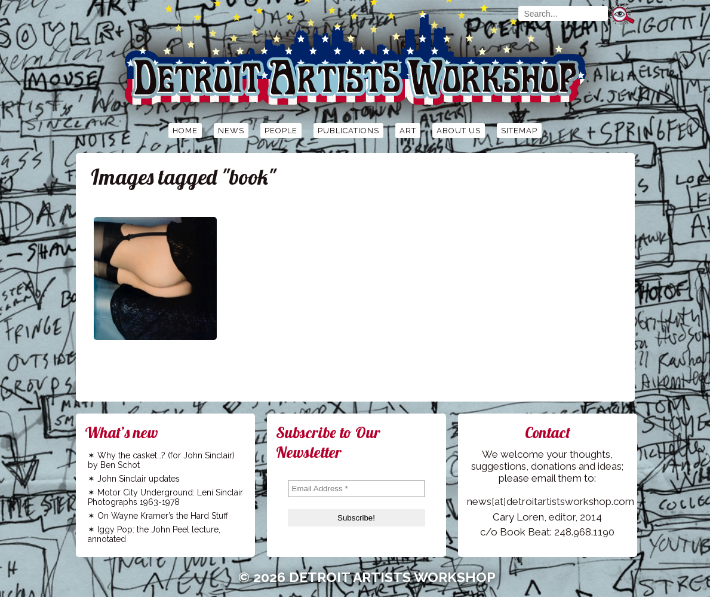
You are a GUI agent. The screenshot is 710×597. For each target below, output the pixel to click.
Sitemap (519, 130)
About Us (459, 130)
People (281, 130)
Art (407, 130)
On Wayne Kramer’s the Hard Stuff (162, 516)
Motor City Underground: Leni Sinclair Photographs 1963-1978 (165, 497)
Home (185, 130)
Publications (348, 130)
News (231, 130)
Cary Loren (518, 517)
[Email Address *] (356, 488)
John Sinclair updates (138, 478)
